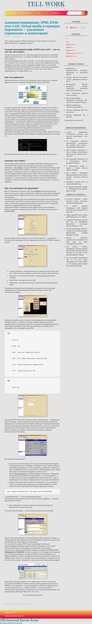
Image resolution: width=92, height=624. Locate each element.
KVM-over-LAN (14, 604)
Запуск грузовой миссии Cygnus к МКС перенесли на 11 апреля (76, 216)
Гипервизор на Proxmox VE (75, 53)
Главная (13, 13)
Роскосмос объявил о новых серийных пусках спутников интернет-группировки (76, 201)
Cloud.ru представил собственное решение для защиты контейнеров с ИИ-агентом (76, 135)
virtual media (27, 604)
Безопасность (71, 50)
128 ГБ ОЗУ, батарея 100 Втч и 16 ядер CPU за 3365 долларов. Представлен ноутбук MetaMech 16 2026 (76, 232)
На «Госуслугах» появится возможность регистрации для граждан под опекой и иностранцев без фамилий (76, 144)
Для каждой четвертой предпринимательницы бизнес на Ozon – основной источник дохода (76, 176)
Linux (38, 13)
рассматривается (20, 474)
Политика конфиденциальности (14, 616)
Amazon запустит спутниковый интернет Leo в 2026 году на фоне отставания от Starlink (76, 241)
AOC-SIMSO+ (18, 168)
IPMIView (37, 191)
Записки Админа (25, 13)
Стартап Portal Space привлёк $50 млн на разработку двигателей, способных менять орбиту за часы (76, 223)
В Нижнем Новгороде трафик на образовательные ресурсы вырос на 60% (76, 189)
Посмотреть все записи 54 (73, 120)
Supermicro (21, 604)
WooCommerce (71, 45)
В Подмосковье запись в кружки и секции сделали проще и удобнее (76, 168)
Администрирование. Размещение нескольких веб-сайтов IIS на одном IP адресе (76, 100)
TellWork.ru (8, 612)
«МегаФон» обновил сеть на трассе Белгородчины (76, 183)
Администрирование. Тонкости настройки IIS (74, 106)
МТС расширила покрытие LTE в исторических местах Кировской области (76, 161)
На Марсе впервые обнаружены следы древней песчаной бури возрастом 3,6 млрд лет (76, 209)
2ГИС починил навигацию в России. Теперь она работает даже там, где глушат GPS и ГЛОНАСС (76, 153)
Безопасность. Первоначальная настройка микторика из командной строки (76, 71)
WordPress (55, 13)
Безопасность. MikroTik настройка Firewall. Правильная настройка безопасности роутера (76, 87)
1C (47, 13)
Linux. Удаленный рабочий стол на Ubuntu (76, 94)
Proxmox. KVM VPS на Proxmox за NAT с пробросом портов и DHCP (76, 79)
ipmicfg (13, 546)
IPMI (9, 604)
